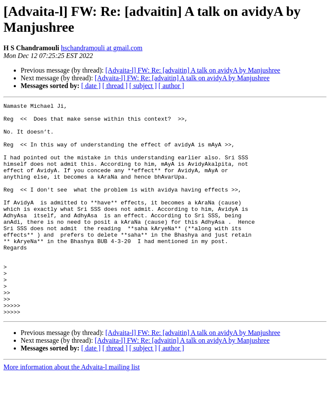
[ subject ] (143, 85)
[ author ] (171, 85)
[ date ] (91, 85)
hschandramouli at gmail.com (102, 48)
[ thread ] (115, 85)
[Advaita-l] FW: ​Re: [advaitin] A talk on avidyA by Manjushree (192, 70)
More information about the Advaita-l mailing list (71, 409)
